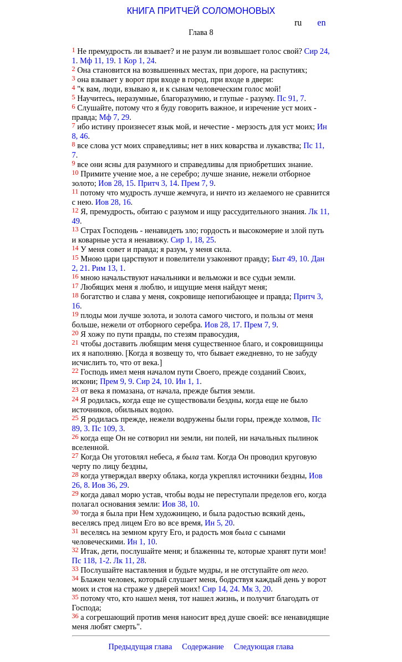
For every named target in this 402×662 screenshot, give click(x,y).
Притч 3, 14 (157, 183)
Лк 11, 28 (129, 560)
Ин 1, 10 (141, 541)
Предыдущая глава (140, 646)
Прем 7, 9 (197, 183)
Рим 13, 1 (108, 268)
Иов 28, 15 (116, 183)
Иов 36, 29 (110, 485)
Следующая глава (264, 646)
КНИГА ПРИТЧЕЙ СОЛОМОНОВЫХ (201, 11)
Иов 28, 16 (113, 202)
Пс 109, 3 (107, 428)
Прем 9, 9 (116, 381)
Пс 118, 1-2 (91, 560)
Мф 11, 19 (97, 60)
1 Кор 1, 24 (136, 60)
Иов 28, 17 (222, 324)
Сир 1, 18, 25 (192, 239)
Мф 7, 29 (114, 117)
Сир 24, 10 (154, 381)
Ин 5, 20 (218, 522)
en (322, 22)
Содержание (203, 646)
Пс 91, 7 (290, 98)
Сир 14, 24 (220, 588)
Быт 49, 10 (289, 258)
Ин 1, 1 (188, 381)
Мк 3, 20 (256, 588)
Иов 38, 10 (179, 503)
